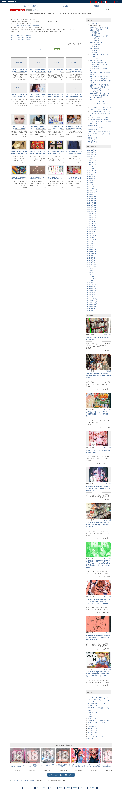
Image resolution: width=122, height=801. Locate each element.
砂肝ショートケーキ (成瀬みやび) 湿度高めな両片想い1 (78, 765)
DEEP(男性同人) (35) (98, 101)
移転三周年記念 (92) (96, 48)
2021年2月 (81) (91, 231)
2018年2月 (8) (91, 294)
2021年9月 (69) (91, 217)
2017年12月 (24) (92, 299)
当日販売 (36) (96, 44)
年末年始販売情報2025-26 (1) (99, 28)
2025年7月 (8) (91, 158)
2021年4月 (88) (91, 227)
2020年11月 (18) (92, 237)
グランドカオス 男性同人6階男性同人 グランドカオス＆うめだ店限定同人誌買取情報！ (56, 71)
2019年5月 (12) (91, 264)
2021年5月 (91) (91, 225)
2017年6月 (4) (91, 311)
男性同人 (90, 738)
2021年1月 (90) (91, 233)
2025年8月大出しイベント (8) (99, 36)
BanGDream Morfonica (95, 706)
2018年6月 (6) (91, 286)
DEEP (90, 710)
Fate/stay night (92, 712)
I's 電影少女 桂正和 (93, 718)
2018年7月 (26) (91, 284)
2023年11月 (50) (92, 170)
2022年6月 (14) (91, 199)
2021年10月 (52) (92, 215)
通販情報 (108, 371)
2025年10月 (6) (91, 154)
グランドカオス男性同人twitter (20, 39)
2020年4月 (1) (91, 244)
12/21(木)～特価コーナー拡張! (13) (100, 119)
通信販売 (65, 6)
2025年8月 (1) (91, 156)
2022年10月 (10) (92, 191)
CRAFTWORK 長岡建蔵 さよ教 (98, 708)
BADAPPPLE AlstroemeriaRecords (98, 704)
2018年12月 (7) (91, 274)
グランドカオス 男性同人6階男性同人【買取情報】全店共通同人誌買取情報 (74, 71)
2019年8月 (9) (91, 258)
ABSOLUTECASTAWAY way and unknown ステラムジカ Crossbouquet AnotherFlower (99, 700)
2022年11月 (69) (92, 189)
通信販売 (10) (96, 50)
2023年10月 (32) (92, 172)
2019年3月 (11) (91, 268)
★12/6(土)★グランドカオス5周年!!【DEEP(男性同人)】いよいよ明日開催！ (97, 414)
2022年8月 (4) (91, 195)
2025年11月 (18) (92, 152)
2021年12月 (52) (92, 211)
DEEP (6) (95, 58)
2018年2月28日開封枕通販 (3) (99, 117)
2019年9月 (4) (91, 256)
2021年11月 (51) (92, 213)
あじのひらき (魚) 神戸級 (47, 765)
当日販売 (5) (95, 40)
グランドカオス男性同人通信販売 (21, 35)
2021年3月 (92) (91, 229)
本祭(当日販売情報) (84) (99, 62)
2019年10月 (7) (91, 254)
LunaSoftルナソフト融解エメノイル (98, 720)
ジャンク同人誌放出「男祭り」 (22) (99, 127)
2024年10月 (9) (91, 164)
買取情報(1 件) (36, 10)
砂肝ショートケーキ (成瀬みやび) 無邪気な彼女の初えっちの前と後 (93, 765)
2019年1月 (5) (91, 272)
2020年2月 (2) (91, 248)
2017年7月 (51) (91, 309)
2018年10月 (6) (91, 278)
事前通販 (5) (95, 32)
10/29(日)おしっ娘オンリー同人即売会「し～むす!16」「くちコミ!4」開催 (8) (99, 134)
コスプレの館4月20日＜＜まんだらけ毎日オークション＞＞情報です (55, 128)
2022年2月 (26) (91, 207)
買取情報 (96, 6)
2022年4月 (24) (91, 203)
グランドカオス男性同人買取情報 (21, 37)
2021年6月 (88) (91, 223)
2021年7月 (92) (91, 221)
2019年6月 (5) (91, 262)
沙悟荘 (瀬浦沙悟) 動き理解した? (63, 765)
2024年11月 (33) (92, 162)
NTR (89, 724)
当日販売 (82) (96, 52)
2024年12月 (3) (91, 160)
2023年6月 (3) (91, 178)
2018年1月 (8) (91, 296)
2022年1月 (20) (91, 209)
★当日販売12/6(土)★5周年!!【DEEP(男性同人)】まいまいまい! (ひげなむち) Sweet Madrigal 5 (98, 637)
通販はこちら (61, 775)
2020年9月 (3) (91, 241)
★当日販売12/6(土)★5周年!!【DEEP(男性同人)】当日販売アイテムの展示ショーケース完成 (98, 525)
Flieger (90, 716)
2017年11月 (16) (92, 301)
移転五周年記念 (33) (96, 30)
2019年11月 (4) (91, 252)
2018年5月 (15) (91, 288)
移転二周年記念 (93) (96, 60)
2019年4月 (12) (91, 266)
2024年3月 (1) (91, 166)
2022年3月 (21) (91, 205)
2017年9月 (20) (91, 305)
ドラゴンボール (92, 732)
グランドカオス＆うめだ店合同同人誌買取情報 (25, 25)
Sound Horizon (92, 728)
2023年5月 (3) (91, 180)
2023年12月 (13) (92, 168)
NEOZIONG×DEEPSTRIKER (96, 722)
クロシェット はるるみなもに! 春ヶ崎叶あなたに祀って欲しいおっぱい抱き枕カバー (17, 765)
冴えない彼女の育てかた (95, 736)
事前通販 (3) (95, 38)
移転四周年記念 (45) (96, 42)
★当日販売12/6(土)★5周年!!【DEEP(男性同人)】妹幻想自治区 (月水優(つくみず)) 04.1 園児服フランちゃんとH (98, 674)
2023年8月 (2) (91, 174)
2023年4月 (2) (91, 182)
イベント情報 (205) (93, 24)
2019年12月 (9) (91, 250)
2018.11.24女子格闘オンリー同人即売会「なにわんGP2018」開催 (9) (100, 113)
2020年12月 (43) (92, 235)
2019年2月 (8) (91, 270)
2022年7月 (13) (91, 197)
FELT (89, 714)
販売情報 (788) (92, 125)
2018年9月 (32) (91, 280)
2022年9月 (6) (91, 193)
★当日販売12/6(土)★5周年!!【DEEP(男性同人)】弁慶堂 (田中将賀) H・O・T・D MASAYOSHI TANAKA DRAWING (98, 601)
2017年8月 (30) (91, 307)
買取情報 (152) (92, 129)
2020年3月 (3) (91, 246)
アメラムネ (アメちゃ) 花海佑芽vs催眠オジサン (108, 765)
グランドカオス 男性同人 (30, 6)
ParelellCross (92, 726)
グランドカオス (92, 730)
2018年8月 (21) (91, 282)
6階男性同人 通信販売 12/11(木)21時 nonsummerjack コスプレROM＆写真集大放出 (98, 376)
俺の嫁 (90, 734)
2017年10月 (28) (92, 303)
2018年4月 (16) (91, 290)
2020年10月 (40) (92, 239)
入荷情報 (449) (92, 142)
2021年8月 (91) (91, 219)
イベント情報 (107, 334)
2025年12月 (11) (92, 150)
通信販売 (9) (95, 46)
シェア (42, 49)
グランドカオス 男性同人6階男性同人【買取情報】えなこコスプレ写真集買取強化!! (37, 96)
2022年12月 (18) (92, 186)
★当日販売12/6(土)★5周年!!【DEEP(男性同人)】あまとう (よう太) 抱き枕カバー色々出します (98, 488)
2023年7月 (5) (91, 176)
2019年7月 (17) (91, 260)
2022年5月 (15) (91, 201)
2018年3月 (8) (91, 292)
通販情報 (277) (92, 138)
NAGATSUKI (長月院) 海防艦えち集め (32, 765)
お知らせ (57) (92, 140)
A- (88, 696)
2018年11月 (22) (92, 276)
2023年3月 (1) (91, 184)
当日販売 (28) (96, 34)
